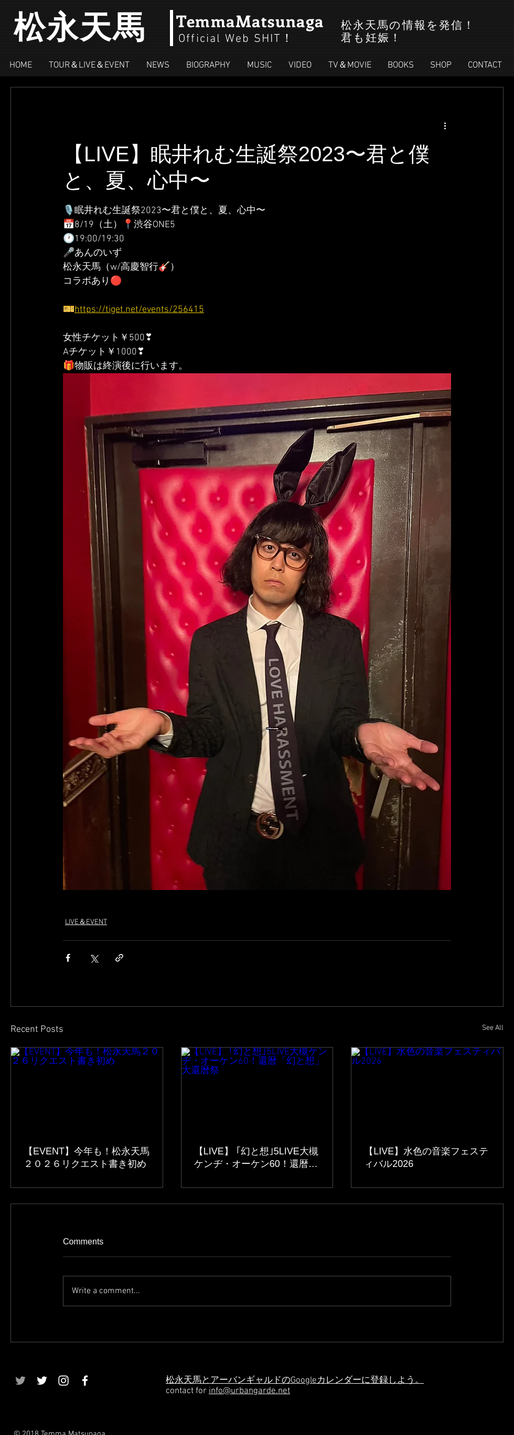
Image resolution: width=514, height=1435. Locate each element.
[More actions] (444, 125)
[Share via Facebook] (68, 958)
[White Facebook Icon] (85, 1380)
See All (493, 1028)
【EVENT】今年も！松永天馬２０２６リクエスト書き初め (86, 1157)
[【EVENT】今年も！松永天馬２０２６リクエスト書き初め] (87, 1090)
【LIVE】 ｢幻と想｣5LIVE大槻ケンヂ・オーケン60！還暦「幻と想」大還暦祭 (256, 1158)
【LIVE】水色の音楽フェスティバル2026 (426, 1157)
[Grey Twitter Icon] (20, 1380)
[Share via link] (119, 958)
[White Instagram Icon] (63, 1380)
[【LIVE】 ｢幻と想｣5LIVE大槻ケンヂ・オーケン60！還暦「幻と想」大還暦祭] (257, 1090)
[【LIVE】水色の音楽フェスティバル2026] (427, 1090)
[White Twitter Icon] (42, 1380)
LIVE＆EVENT (86, 922)
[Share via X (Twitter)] (94, 958)
